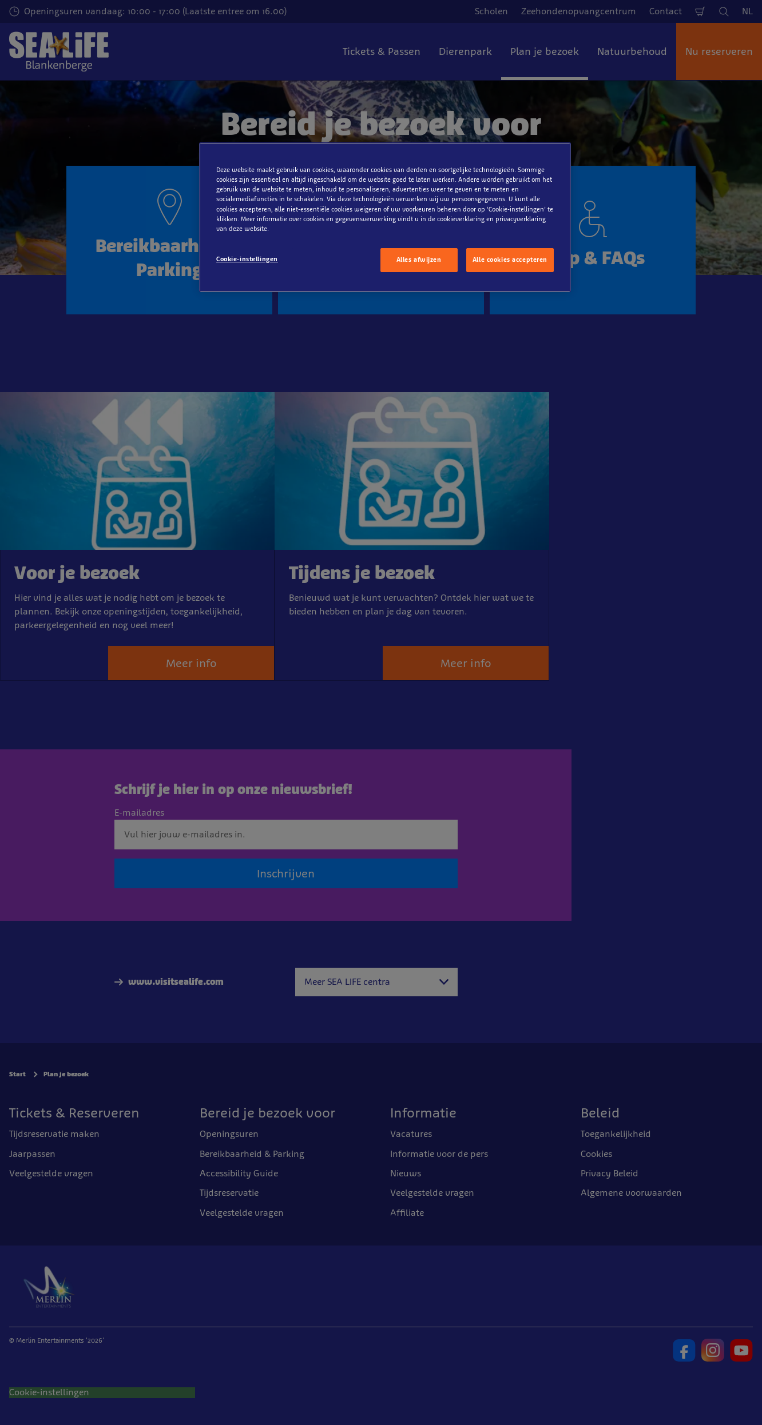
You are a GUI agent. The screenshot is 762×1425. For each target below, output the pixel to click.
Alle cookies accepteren (510, 260)
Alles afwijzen (419, 260)
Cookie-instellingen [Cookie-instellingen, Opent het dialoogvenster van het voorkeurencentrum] (247, 259)
